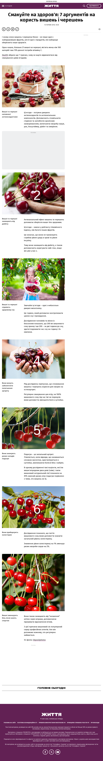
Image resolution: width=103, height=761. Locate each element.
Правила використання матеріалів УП (52, 722)
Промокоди (95, 722)
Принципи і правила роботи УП (78, 722)
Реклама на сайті (10, 722)
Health (5, 55)
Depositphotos (39, 640)
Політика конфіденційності (27, 722)
